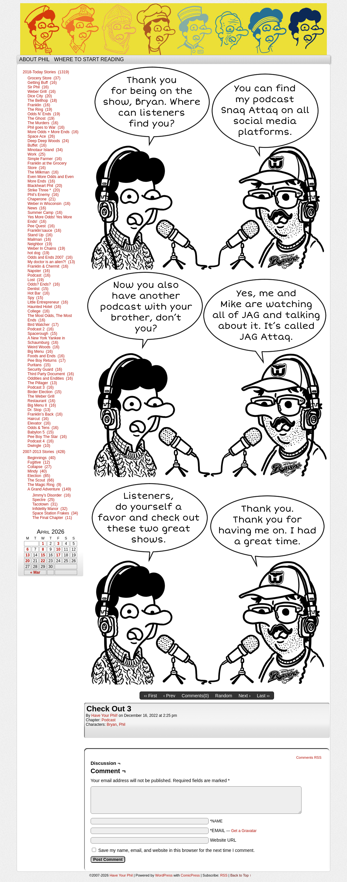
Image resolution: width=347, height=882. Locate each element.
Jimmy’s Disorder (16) (51, 495)
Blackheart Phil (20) (45, 185)
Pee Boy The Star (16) (47, 436)
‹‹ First (150, 695)
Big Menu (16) (40, 351)
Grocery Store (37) (44, 78)
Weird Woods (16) (44, 347)
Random (223, 695)
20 (27, 561)
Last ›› (263, 695)
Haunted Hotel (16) (44, 306)
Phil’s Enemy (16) (43, 194)
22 (43, 561)
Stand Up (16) (40, 235)
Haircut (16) (38, 419)
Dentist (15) (38, 289)
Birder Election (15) (44, 392)
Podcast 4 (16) (40, 441)
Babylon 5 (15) (40, 432)
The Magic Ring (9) (44, 484)
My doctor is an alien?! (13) (51, 262)
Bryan (112, 724)
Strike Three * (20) (44, 190)
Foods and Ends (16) (46, 356)
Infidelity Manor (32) (49, 508)
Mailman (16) (39, 239)
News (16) (37, 208)
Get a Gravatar (243, 831)
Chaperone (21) (41, 199)
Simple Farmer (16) (45, 159)
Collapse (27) (40, 467)
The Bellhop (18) (42, 100)
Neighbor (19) (40, 244)
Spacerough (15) (42, 333)
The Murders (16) (43, 123)
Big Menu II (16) (42, 405)
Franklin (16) (39, 105)
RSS (224, 875)
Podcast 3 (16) (40, 387)
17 (58, 555)
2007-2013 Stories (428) (44, 451)
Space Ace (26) (41, 136)
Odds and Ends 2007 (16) (50, 257)
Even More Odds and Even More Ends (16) (51, 178)
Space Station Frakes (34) (55, 513)
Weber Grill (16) (42, 91)
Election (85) (39, 475)
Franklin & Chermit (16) (48, 266)
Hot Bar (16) (39, 293)
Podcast (108, 720)
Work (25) (36, 154)
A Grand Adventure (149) (49, 489)
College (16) (39, 311)
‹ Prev (169, 695)
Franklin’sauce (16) (44, 230)
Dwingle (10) (39, 445)
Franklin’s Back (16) (45, 414)
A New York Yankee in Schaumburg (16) (46, 340)
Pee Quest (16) (41, 226)
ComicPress (190, 875)
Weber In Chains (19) (46, 248)
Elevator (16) (39, 423)
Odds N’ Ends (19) (44, 114)
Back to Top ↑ (241, 875)
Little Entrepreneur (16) (48, 302)
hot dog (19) (38, 253)
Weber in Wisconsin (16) (49, 203)
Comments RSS (308, 757)
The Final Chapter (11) (52, 517)
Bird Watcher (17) (43, 324)
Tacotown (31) (45, 504)
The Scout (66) (41, 480)
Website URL (223, 840)
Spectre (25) (43, 500)
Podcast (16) (39, 275)
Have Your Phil (173, 29)
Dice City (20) (40, 96)
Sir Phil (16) (38, 87)
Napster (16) (39, 271)
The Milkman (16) (43, 172)
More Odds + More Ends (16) (53, 132)
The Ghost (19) (41, 118)
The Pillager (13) (42, 383)
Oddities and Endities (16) (50, 378)
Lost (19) (36, 280)
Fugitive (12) (39, 462)
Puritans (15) (39, 365)
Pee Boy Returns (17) (47, 360)
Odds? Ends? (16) (44, 284)
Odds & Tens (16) (43, 427)
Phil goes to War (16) (46, 127)
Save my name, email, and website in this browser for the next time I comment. (176, 850)
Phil (122, 724)
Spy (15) (35, 297)
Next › (244, 695)
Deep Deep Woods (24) (48, 141)
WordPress (164, 875)
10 (58, 549)
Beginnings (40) (41, 458)
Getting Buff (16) (42, 82)
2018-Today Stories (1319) (46, 72)
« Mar (35, 572)
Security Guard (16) (45, 369)
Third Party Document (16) (51, 374)
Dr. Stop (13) (39, 410)
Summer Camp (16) (45, 212)
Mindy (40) (37, 471)
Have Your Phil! (104, 715)
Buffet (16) (37, 145)
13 (27, 555)
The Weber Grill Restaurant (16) (41, 398)
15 (43, 555)
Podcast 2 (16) (40, 329)
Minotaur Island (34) (45, 150)
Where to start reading (89, 59)
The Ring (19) (40, 109)
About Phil (34, 59)
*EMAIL (233, 830)
